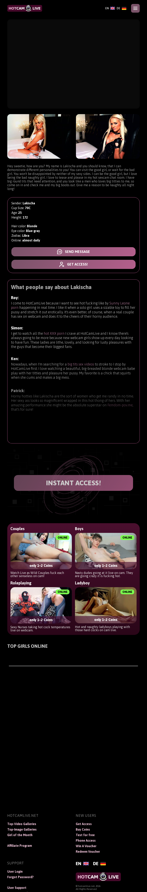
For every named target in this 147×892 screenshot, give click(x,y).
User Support (16, 887)
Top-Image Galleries (22, 829)
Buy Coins (83, 829)
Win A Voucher (86, 846)
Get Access (84, 824)
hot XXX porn (54, 338)
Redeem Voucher (88, 851)
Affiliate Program (19, 845)
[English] (110, 8)
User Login (15, 871)
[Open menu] (135, 8)
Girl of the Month (19, 835)
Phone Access (86, 840)
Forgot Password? (20, 877)
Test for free (85, 835)
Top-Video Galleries (21, 824)
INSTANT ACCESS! (73, 483)
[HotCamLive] (24, 8)
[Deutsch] (121, 8)
